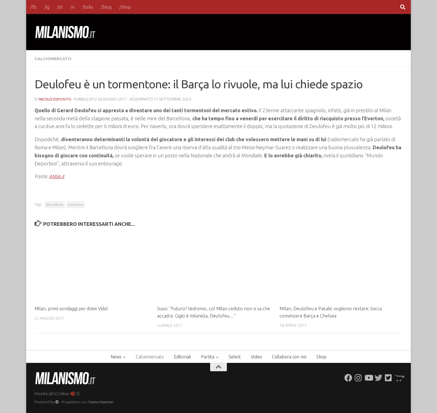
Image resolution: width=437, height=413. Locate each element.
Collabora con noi (289, 356)
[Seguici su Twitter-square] (388, 377)
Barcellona (55, 204)
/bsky (87, 6)
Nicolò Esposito (55, 99)
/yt (60, 6)
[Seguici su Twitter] (378, 377)
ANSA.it (57, 176)
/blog (106, 6)
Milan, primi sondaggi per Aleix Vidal (72, 308)
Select (235, 356)
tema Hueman (101, 402)
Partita (207, 356)
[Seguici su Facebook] (348, 377)
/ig (46, 6)
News (116, 356)
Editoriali (182, 356)
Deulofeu (75, 204)
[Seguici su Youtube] (368, 377)
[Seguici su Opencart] (398, 377)
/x (72, 6)
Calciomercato (54, 58)
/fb (33, 6)
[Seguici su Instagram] (358, 377)
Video (256, 356)
